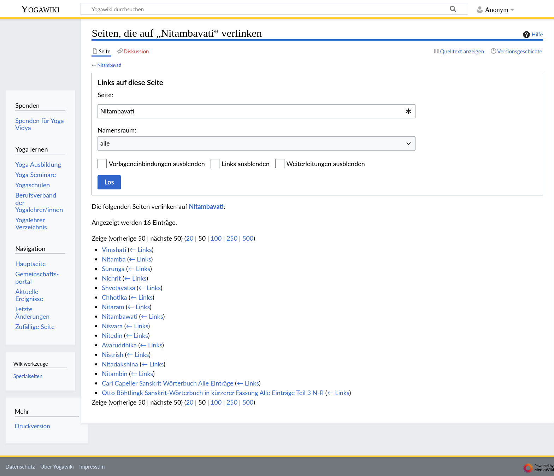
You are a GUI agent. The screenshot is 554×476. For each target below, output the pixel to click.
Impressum (92, 466)
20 (190, 238)
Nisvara (112, 326)
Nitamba (113, 259)
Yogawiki (40, 9)
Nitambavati (109, 65)
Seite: (105, 95)
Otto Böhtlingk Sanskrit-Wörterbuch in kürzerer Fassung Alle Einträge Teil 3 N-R (213, 392)
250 (231, 238)
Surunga (113, 268)
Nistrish (112, 354)
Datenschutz (20, 466)
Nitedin (112, 335)
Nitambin (115, 373)
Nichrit (111, 278)
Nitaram (113, 307)
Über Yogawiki (57, 466)
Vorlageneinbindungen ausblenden (157, 164)
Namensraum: (117, 130)
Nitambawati (119, 316)
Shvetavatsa (118, 288)
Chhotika (114, 297)
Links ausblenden (245, 164)
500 (247, 238)
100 (216, 238)
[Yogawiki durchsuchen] (274, 8)
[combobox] (257, 111)
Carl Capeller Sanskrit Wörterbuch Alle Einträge (167, 383)
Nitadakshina (120, 364)
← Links (141, 249)
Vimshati (114, 249)
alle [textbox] (105, 143)
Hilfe (532, 34)
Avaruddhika (119, 345)
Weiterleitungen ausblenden (326, 164)
